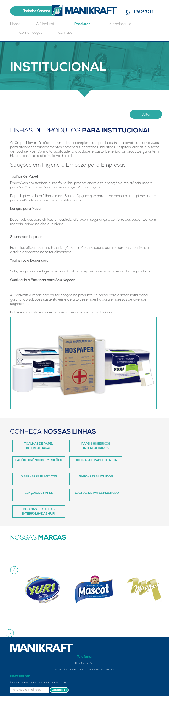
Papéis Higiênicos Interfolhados (95, 446)
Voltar (146, 114)
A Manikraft (46, 24)
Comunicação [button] (31, 33)
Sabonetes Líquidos (96, 476)
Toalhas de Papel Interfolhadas (38, 446)
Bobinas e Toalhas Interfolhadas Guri (38, 511)
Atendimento (120, 24)
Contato (65, 33)
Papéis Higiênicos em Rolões (38, 460)
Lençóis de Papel (39, 493)
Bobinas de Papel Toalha (96, 460)
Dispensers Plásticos (39, 476)
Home (15, 24)
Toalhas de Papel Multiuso (96, 493)
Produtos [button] (82, 24)
